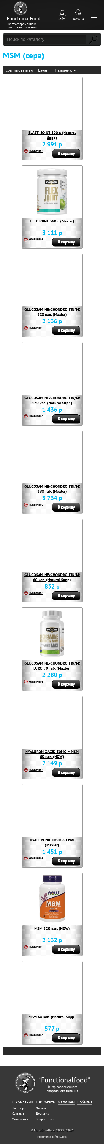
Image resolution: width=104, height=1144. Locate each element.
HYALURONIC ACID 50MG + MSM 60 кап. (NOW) (52, 754)
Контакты (18, 1113)
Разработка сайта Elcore (52, 1136)
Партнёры (19, 1108)
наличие (36, 150)
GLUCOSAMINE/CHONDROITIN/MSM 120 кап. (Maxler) (54, 312)
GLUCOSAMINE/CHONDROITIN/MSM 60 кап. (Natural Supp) (54, 577)
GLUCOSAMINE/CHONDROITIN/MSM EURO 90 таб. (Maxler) (54, 666)
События (84, 1102)
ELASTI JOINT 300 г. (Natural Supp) (52, 135)
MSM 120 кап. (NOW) (52, 928)
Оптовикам (20, 1119)
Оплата (41, 1108)
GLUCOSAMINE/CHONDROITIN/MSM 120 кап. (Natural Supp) (54, 400)
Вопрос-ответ (45, 1119)
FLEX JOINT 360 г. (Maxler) (52, 221)
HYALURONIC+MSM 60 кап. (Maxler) (52, 842)
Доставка (42, 1113)
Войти (62, 19)
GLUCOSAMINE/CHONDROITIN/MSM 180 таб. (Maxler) (54, 489)
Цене (42, 70)
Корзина (78, 19)
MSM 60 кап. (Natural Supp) (52, 1016)
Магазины (66, 1102)
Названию (63, 70)
